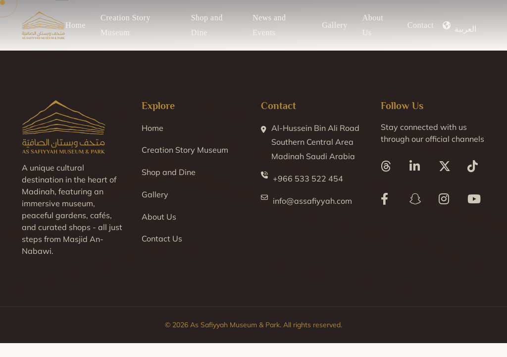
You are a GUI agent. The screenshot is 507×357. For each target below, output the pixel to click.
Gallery (334, 25)
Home (75, 25)
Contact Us (162, 238)
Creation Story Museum (185, 150)
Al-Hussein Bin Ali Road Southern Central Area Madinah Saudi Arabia (310, 141)
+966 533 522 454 (302, 177)
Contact (420, 25)
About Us (159, 217)
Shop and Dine (169, 172)
